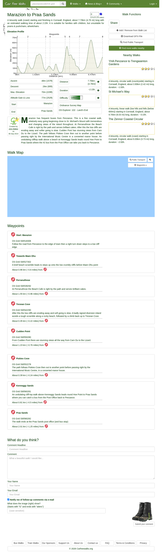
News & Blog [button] (93, 4)
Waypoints (140, 165)
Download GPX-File (131, 36)
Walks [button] (75, 4)
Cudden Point (20, 331)
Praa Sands (19, 413)
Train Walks (33, 543)
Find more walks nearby (131, 48)
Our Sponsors (48, 543)
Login (153, 4)
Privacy (143, 543)
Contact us (93, 543)
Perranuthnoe (20, 280)
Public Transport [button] (137, 160)
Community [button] (114, 4)
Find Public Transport (131, 42)
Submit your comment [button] (144, 524)
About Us (78, 543)
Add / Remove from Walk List (131, 30)
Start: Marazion (21, 235)
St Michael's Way (119, 91)
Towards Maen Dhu (23, 256)
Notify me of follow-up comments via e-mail (32, 500)
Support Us (64, 543)
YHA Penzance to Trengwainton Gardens (128, 63)
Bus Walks (19, 543)
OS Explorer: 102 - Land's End (73, 110)
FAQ (107, 543)
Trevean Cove (20, 304)
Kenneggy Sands (22, 385)
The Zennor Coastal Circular (126, 119)
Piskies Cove (20, 358)
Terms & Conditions (125, 543)
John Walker (13, 129)
